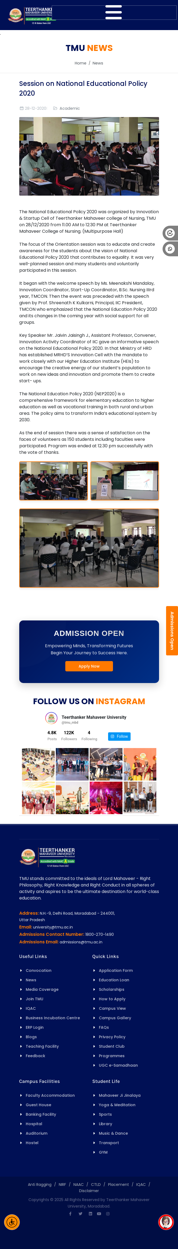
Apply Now (89, 666)
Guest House (38, 1105)
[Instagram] (107, 1213)
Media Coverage (42, 989)
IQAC (31, 1008)
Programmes (112, 1056)
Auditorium (36, 1133)
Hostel (32, 1143)
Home (80, 63)
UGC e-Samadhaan (118, 1065)
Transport (109, 1143)
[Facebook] (70, 1213)
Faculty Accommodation (50, 1095)
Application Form (116, 970)
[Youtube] (99, 1213)
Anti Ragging (39, 1184)
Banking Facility (41, 1114)
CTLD (96, 1184)
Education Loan (114, 980)
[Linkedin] (90, 1213)
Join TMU (34, 999)
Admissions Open (172, 630)
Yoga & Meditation (117, 1105)
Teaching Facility (42, 1046)
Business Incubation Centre (53, 1018)
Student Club (112, 1046)
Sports (105, 1114)
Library (105, 1124)
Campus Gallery (115, 1018)
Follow (119, 736)
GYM (103, 1152)
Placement (118, 1184)
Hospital (34, 1124)
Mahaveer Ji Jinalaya (120, 1095)
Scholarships (111, 989)
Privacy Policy (112, 1037)
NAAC (78, 1184)
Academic (70, 108)
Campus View (112, 1008)
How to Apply (112, 999)
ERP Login (35, 1027)
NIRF (62, 1184)
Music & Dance (113, 1133)
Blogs (31, 1037)
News (98, 63)
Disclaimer (89, 1190)
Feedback (35, 1056)
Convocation (38, 970)
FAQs (104, 1027)
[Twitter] (80, 1213)
